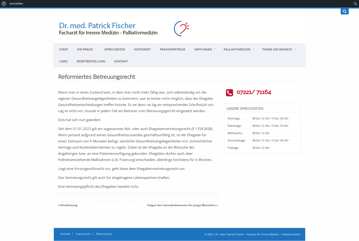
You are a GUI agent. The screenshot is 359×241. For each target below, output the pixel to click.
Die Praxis (85, 49)
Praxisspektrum (172, 49)
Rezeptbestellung (91, 61)
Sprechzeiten (114, 49)
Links (63, 61)
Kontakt (121, 61)
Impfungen (203, 49)
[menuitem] (4, 3)
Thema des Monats (277, 49)
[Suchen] (345, 11)
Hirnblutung (68, 205)
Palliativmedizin (237, 49)
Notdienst (142, 49)
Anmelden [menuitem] (16, 3)
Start (63, 49)
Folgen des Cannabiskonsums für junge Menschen (181, 205)
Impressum (83, 233)
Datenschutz (104, 233)
